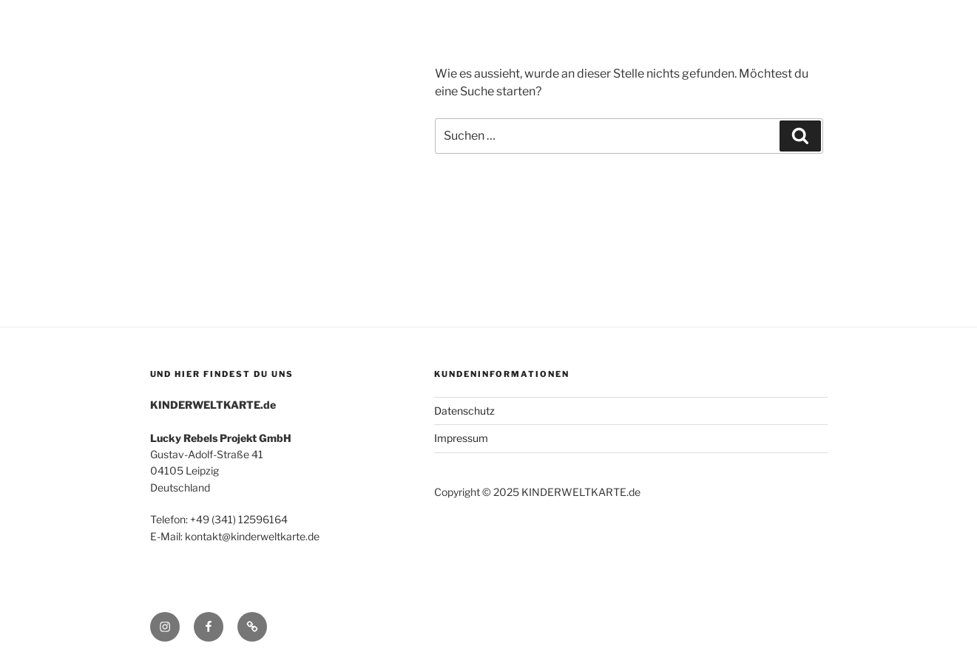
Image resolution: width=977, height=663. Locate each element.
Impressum (461, 438)
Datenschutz (464, 410)
